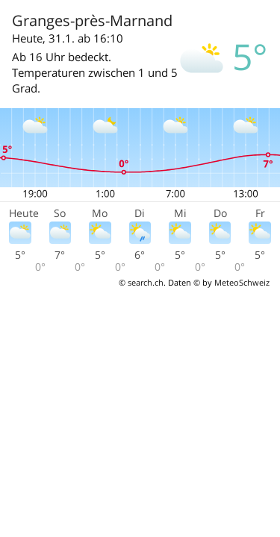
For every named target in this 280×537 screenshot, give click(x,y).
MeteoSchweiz (242, 282)
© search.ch (141, 282)
